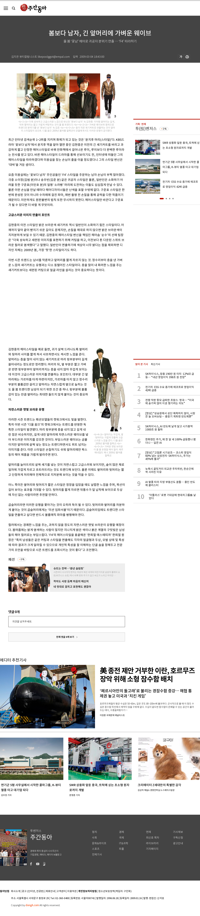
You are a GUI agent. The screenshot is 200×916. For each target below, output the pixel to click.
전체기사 (97, 854)
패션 (11, 559)
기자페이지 (152, 848)
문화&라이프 (99, 843)
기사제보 (178, 832)
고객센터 (61, 891)
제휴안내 (50, 891)
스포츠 (96, 848)
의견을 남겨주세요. (22, 621)
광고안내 (178, 843)
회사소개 (15, 891)
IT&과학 (123, 843)
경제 (121, 832)
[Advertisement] (31, 309)
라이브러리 (152, 843)
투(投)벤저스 (146, 128)
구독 (22, 559)
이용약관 (72, 891)
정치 (94, 832)
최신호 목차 (152, 837)
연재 (148, 832)
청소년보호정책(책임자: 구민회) (115, 891)
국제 (121, 837)
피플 (121, 848)
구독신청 (178, 837)
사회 (94, 837)
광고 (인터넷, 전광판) (33, 891)
